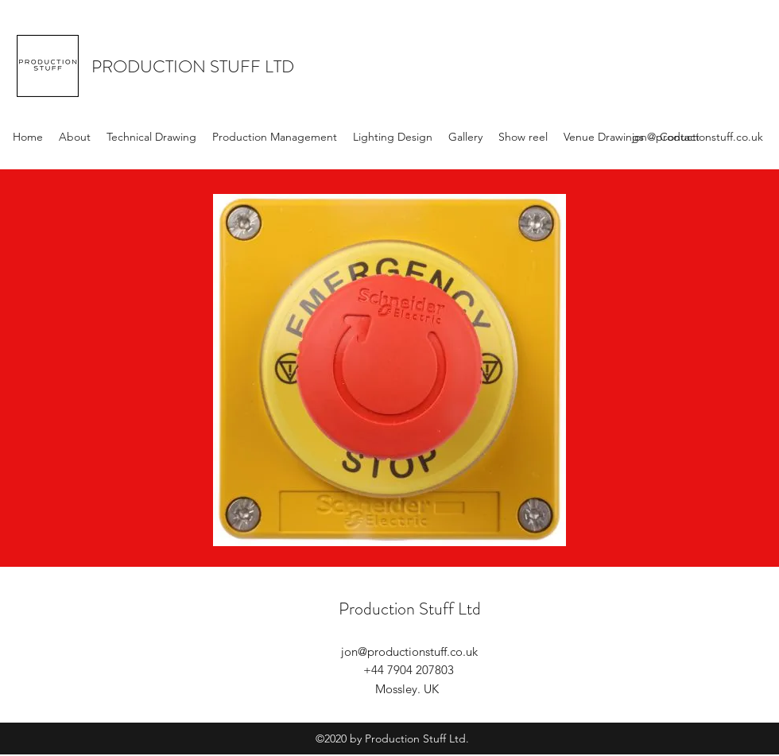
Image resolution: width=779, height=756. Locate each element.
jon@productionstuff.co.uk (697, 137)
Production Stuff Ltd (410, 608)
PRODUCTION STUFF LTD (192, 66)
